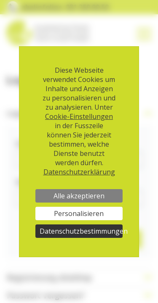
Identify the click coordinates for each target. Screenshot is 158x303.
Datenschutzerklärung (79, 172)
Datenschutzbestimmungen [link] (81, 231)
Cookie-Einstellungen (79, 116)
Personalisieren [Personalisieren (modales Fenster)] (79, 213)
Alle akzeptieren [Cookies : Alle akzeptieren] (79, 195)
